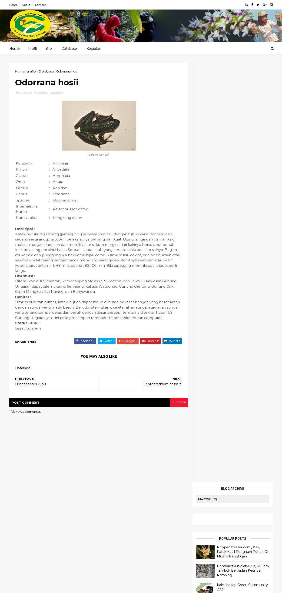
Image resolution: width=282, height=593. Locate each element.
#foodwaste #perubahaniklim (222, 206)
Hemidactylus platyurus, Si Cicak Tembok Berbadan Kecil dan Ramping (243, 151)
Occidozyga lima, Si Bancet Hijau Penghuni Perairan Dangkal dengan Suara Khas (45, 565)
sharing (205, 247)
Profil (32, 48)
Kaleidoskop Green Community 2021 (39, 539)
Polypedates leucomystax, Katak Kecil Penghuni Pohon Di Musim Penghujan (242, 132)
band (218, 214)
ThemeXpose (59, 586)
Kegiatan (93, 48)
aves (202, 214)
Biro (48, 48)
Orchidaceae (209, 238)
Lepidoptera (208, 230)
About (26, 5)
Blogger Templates (22, 586)
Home (14, 5)
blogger (176, 407)
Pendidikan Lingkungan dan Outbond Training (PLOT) (225, 536)
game (257, 214)
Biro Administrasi (201, 529)
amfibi (32, 71)
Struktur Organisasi (203, 512)
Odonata (232, 230)
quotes (252, 238)
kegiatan (226, 222)
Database (69, 48)
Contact (40, 5)
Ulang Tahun (227, 247)
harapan (205, 222)
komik (246, 222)
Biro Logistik (198, 518)
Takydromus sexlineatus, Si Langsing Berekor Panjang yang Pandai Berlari (46, 551)
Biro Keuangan (200, 523)
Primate (233, 238)
